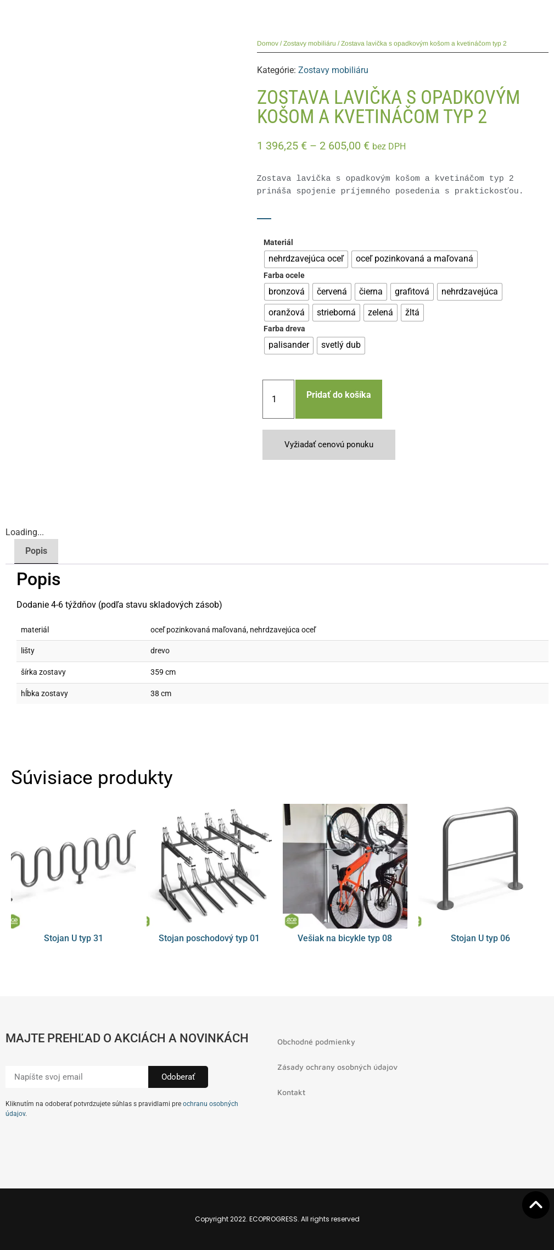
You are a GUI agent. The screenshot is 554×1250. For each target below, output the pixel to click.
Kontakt (291, 1092)
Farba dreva (284, 329)
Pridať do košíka (338, 395)
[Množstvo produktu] (278, 399)
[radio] (306, 259)
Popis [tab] (36, 551)
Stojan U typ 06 (480, 938)
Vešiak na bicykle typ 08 (345, 938)
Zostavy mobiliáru (309, 43)
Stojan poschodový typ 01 (209, 938)
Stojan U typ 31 (73, 938)
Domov (267, 43)
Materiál (278, 243)
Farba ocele (284, 276)
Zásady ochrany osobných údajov (337, 1066)
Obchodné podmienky (316, 1041)
